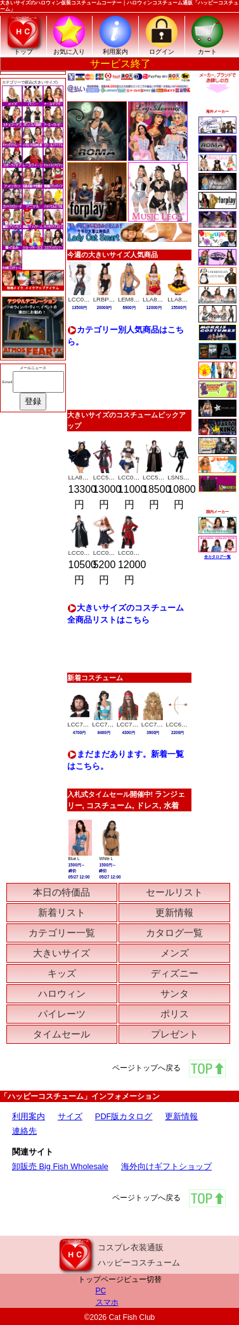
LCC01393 (83, 299)
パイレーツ (62, 1013)
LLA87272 (157, 299)
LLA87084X (84, 477)
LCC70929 (106, 724)
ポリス (174, 1013)
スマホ (107, 1302)
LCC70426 (156, 724)
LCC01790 (132, 552)
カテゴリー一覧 (62, 932)
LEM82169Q (135, 299)
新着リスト (62, 912)
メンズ (174, 953)
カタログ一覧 (174, 932)
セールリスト (174, 892)
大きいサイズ (61, 953)
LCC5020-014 (162, 477)
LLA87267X (183, 299)
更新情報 (174, 912)
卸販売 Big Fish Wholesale (60, 1166)
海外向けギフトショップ (166, 1166)
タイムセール (61, 1034)
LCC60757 (180, 724)
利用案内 (28, 1116)
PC (101, 1290)
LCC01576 (132, 477)
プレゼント (174, 1034)
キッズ (62, 973)
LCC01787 (83, 552)
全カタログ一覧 (217, 557)
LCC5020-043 (112, 477)
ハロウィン (62, 993)
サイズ (70, 1116)
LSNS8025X (184, 477)
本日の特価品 (61, 892)
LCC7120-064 (86, 724)
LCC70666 (131, 724)
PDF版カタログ (124, 1116)
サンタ (174, 993)
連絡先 (24, 1131)
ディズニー (174, 973)
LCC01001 (107, 552)
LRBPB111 (108, 299)
